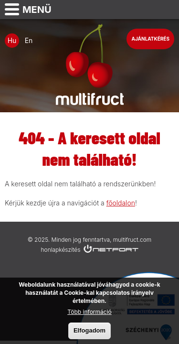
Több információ (89, 313)
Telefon (143, 9)
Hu (12, 40)
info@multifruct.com (167, 9)
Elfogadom (89, 332)
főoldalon (120, 203)
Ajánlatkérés (150, 39)
